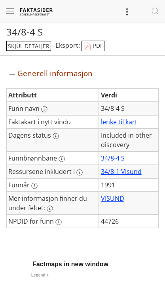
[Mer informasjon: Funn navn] (44, 109)
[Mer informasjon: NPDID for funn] (58, 222)
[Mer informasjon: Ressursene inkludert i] (79, 172)
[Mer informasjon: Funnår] (34, 186)
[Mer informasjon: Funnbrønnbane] (62, 159)
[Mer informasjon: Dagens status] (56, 136)
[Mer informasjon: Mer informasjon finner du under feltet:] (50, 209)
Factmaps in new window (70, 264)
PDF (93, 46)
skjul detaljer (28, 46)
